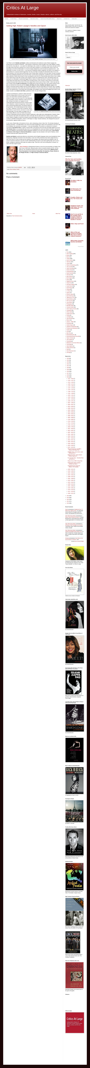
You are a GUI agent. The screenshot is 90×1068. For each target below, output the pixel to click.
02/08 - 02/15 (71, 484)
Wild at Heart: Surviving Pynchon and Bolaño (77, 241)
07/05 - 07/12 (71, 425)
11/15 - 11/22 (71, 389)
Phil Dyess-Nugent (70, 284)
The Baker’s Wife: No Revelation (76, 181)
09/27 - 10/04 (71, 402)
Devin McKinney (70, 295)
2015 (68, 377)
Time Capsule (69, 339)
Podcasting (69, 341)
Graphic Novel (70, 313)
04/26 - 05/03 (71, 443)
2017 (68, 373)
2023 (68, 362)
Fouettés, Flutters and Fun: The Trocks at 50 (76, 198)
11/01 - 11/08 (71, 393)
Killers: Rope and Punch (77, 223)
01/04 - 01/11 (71, 493)
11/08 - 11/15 (71, 391)
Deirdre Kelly (69, 269)
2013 (68, 497)
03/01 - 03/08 (71, 478)
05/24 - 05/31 (71, 436)
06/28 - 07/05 (71, 426)
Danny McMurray (70, 299)
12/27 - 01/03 (71, 378)
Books (68, 255)
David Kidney (69, 287)
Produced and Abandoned (72, 328)
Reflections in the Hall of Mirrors (73, 342)
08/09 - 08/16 (71, 415)
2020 (68, 367)
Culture (68, 263)
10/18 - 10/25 (71, 397)
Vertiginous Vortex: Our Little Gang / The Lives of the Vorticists (77, 207)
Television (69, 261)
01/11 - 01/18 (71, 491)
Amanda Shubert (70, 307)
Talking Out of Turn (71, 297)
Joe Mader (69, 316)
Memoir (68, 320)
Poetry (68, 315)
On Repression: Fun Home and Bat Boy (76, 189)
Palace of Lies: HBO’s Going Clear (75, 460)
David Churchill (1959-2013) (47, 18)
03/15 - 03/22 (71, 474)
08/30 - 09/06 (71, 410)
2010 (68, 503)
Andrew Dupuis (70, 325)
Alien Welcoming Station (70, 515)
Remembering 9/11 (71, 334)
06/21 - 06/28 (71, 428)
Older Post (58, 213)
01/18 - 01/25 (71, 489)
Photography (69, 304)
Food (68, 331)
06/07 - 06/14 (71, 432)
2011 (68, 501)
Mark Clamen (69, 276)
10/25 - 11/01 (71, 395)
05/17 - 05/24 (71, 438)
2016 (68, 375)
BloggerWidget (81, 246)
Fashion (68, 329)
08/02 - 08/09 (71, 417)
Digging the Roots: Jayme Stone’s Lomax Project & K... (75, 455)
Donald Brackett (70, 271)
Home (6, 18)
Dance (68, 279)
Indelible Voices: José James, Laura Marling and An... (75, 452)
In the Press (13, 18)
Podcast (68, 289)
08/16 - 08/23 (71, 413)
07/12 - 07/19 (71, 423)
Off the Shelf (69, 312)
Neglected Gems (70, 281)
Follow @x (67, 85)
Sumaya (67, 538)
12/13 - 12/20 (71, 382)
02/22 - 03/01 (71, 480)
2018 (68, 371)
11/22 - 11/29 (71, 387)
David (66, 509)
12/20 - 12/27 (71, 380)
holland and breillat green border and (73, 531)
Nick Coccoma (70, 300)
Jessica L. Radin (70, 321)
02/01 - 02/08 (71, 486)
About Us (59, 18)
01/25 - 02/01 (71, 487)
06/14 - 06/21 (71, 430)
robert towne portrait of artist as (72, 517)
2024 (68, 360)
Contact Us (66, 18)
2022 (68, 363)
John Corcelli (69, 266)
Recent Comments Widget (79, 541)
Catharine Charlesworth (72, 326)
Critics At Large (22, 7)
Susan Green (69, 286)
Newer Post (9, 213)
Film (67, 252)
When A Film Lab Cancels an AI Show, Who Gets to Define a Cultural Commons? (76, 234)
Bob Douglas (69, 278)
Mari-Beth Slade (70, 305)
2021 (68, 365)
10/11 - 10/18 (71, 399)
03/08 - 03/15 (71, 476)
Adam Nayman (70, 346)
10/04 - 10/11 (71, 400)
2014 (68, 495)
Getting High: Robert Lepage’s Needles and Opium (26, 26)
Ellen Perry (69, 333)
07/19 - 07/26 (71, 421)
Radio (68, 349)
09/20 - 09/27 (71, 404)
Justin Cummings (70, 268)
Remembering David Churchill (73, 336)
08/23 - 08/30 (71, 412)
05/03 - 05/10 (71, 441)
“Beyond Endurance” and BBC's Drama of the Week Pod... (74, 449)
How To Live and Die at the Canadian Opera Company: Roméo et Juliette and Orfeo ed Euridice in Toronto (77, 217)
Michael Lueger (70, 294)
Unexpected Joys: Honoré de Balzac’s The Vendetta (74, 466)
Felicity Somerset (70, 347)
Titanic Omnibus (70, 338)
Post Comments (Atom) (17, 215)
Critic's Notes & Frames (72, 308)
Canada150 (69, 310)
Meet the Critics (34, 18)
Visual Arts (69, 282)
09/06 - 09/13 (71, 408)
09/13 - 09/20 (71, 406)
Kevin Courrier (70, 260)
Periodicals (69, 323)
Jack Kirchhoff (69, 318)
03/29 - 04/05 (71, 471)
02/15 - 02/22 (71, 482)
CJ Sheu (68, 291)
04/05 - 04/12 (71, 469)
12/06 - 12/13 (71, 384)
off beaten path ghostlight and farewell (73, 525)
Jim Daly (68, 352)
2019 (68, 369)
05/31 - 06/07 (71, 434)
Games (68, 292)
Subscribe (74, 18)
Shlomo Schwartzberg (71, 265)
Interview (68, 274)
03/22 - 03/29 (71, 473)
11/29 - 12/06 (71, 386)
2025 (68, 358)
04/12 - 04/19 (71, 447)
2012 (68, 499)
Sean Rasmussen (70, 350)
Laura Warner (69, 302)
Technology (69, 344)
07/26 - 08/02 (71, 419)
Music (68, 257)
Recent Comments (23, 18)
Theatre (17, 169)
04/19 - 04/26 (71, 445)
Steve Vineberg (13, 169)
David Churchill (70, 273)
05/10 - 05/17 (71, 439)
